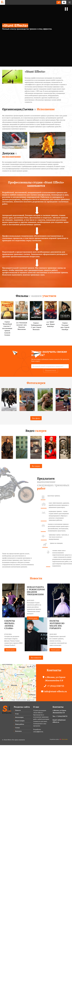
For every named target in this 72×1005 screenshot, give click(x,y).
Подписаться (50, 370)
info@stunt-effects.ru (54, 691)
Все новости (36, 657)
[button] (69, 2)
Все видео (36, 466)
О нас (17, 714)
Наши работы (19, 724)
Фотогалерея (19, 717)
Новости (18, 710)
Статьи (17, 727)
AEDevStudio (64, 739)
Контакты (18, 731)
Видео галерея (19, 721)
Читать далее (10, 650)
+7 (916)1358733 (54, 685)
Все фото (36, 418)
